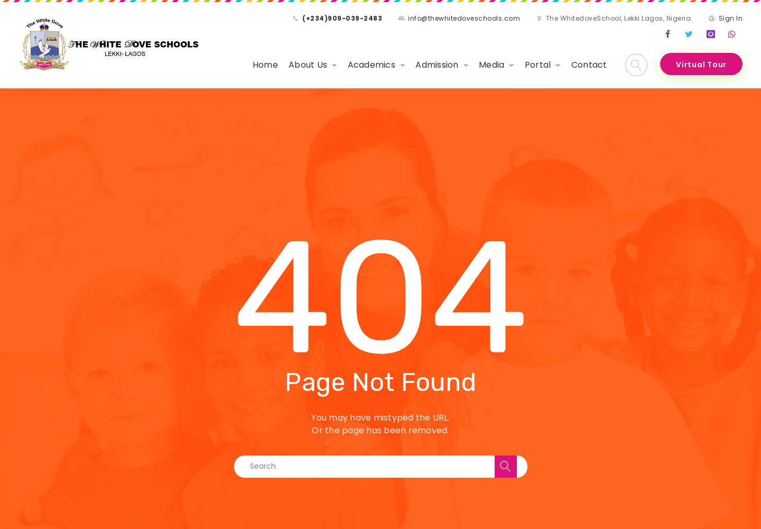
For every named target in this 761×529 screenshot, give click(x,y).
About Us (308, 65)
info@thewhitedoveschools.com (464, 18)
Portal (538, 65)
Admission (436, 65)
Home (265, 65)
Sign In (731, 18)
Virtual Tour (701, 64)
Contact (589, 65)
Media (491, 65)
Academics (371, 65)
